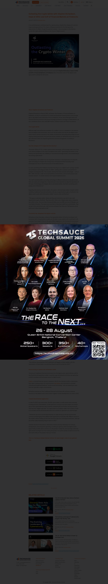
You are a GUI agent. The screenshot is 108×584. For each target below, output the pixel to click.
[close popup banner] (106, 225)
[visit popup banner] (54, 292)
